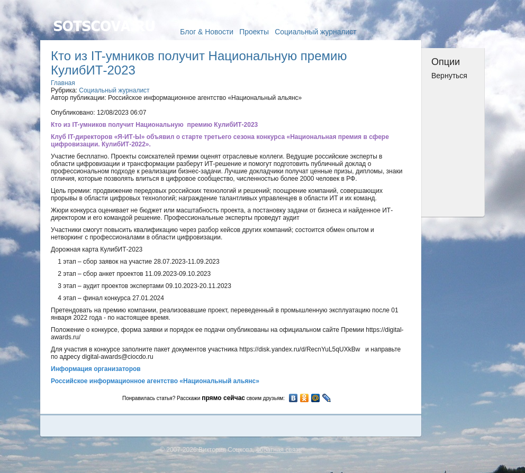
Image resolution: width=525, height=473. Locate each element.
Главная (63, 83)
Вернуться (449, 75)
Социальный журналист (114, 90)
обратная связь (279, 449)
